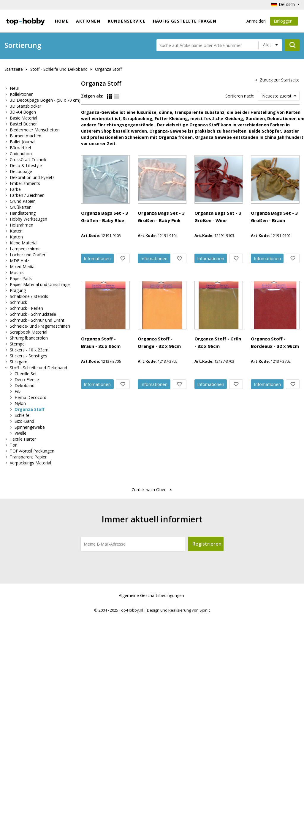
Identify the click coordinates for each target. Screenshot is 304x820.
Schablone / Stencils (29, 296)
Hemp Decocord (30, 397)
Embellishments (25, 183)
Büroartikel (20, 147)
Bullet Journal (22, 141)
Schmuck (18, 302)
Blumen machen (25, 136)
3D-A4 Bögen (23, 112)
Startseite (13, 69)
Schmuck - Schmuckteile (33, 314)
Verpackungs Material (30, 463)
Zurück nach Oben (149, 693)
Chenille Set (26, 373)
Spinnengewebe (30, 427)
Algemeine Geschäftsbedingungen (151, 799)
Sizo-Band (24, 421)
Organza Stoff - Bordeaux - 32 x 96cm (157, 608)
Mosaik (17, 272)
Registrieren (206, 747)
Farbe (15, 189)
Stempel (18, 344)
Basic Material (23, 118)
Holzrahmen (21, 225)
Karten (16, 231)
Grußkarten (20, 207)
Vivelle (20, 433)
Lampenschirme (25, 249)
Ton (14, 445)
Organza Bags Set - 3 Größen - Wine (155, 298)
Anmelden (256, 21)
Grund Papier (22, 201)
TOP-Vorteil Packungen (32, 451)
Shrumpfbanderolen (29, 338)
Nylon (20, 403)
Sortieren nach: (239, 96)
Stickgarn (18, 362)
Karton (16, 237)
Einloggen (284, 22)
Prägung (18, 290)
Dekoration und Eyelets (32, 177)
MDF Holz (19, 260)
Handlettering (23, 213)
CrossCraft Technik (28, 159)
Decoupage (21, 171)
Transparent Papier (28, 457)
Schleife (22, 415)
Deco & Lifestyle (26, 165)
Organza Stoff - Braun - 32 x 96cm (152, 422)
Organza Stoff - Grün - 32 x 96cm (151, 546)
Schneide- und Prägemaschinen (40, 326)
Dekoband (24, 385)
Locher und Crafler (27, 254)
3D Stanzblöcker (25, 106)
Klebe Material (23, 243)
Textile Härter (23, 439)
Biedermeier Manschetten (35, 130)
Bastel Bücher (23, 124)
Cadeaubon (21, 153)
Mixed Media (22, 266)
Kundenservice (126, 21)
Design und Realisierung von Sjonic (178, 814)
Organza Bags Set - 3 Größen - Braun (156, 360)
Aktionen (88, 21)
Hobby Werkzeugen (28, 219)
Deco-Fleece (27, 379)
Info (138, 205)
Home (62, 21)
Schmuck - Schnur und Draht (37, 320)
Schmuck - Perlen (26, 308)
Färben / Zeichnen (27, 195)
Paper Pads (21, 278)
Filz (18, 391)
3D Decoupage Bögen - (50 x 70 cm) (45, 100)
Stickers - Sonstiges (28, 356)
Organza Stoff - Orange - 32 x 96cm (154, 484)
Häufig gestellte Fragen (184, 21)
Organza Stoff (108, 69)
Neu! (14, 88)
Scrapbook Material (28, 332)
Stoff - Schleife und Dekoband (59, 69)
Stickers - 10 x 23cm (29, 350)
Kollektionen (22, 94)
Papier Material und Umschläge (40, 284)
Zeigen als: (92, 96)
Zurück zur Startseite (280, 80)
